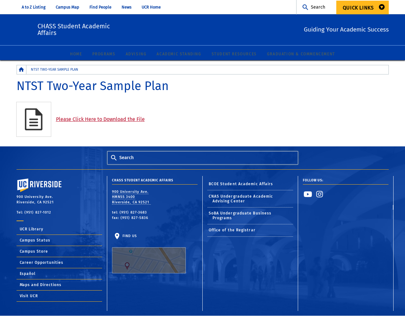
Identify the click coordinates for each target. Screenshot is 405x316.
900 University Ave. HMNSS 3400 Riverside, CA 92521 (131, 197)
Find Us (149, 254)
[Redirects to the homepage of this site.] (21, 70)
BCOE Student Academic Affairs (241, 184)
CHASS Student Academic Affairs (113, 29)
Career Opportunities (42, 263)
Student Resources (234, 54)
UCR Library (32, 229)
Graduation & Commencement (301, 54)
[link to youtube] (308, 194)
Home (76, 54)
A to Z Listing (33, 7)
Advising (136, 54)
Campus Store (34, 251)
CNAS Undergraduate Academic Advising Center (241, 199)
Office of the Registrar (232, 230)
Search (318, 7)
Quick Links (358, 8)
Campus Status (35, 240)
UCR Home (151, 7)
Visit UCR (29, 296)
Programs (103, 54)
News (126, 7)
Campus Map (67, 7)
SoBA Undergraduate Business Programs (240, 216)
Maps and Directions (41, 285)
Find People (100, 7)
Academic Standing (179, 54)
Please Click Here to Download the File (100, 119)
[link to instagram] (320, 194)
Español (28, 274)
